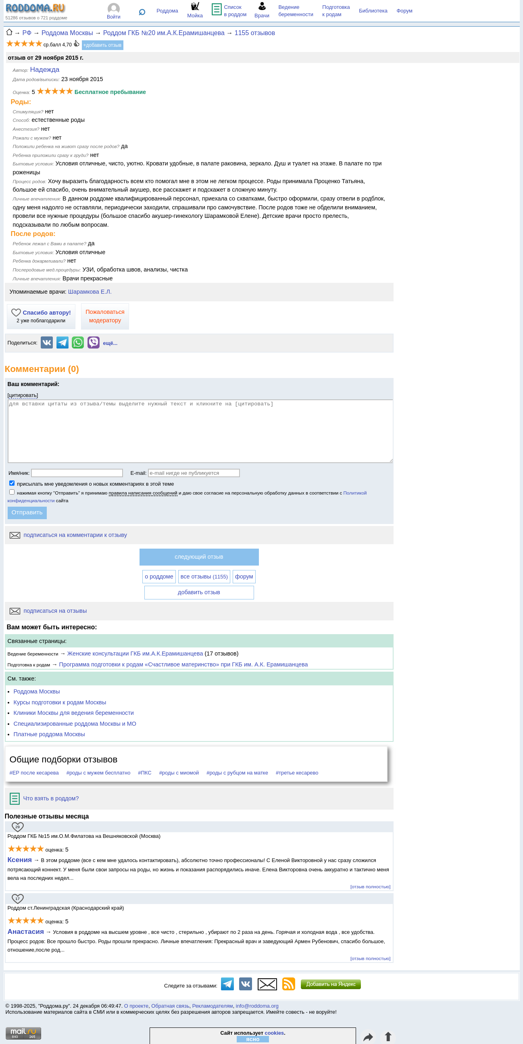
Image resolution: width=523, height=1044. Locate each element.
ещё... (110, 343)
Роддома (167, 11)
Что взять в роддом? (44, 798)
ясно (253, 1039)
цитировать (23, 395)
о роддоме (159, 576)
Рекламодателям (212, 1006)
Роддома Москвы (37, 691)
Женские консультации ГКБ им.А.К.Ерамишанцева (135, 653)
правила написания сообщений (143, 492)
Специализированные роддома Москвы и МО (75, 723)
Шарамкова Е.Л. (90, 291)
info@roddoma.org (257, 1006)
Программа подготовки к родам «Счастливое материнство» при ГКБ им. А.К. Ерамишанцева (183, 664)
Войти (114, 17)
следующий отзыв (199, 556)
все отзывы (204, 576)
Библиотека (373, 11)
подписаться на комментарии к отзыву (68, 535)
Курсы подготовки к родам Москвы (60, 702)
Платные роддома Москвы (49, 734)
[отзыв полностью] (370, 886)
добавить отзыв (199, 592)
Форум (404, 11)
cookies (274, 1033)
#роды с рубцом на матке (237, 773)
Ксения (20, 860)
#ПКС (144, 773)
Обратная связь (170, 1006)
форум (244, 576)
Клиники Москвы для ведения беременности (74, 713)
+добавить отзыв (102, 45)
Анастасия (26, 931)
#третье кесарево (297, 773)
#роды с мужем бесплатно (99, 773)
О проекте (136, 1006)
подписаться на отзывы (48, 611)
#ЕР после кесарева (34, 773)
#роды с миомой (179, 773)
